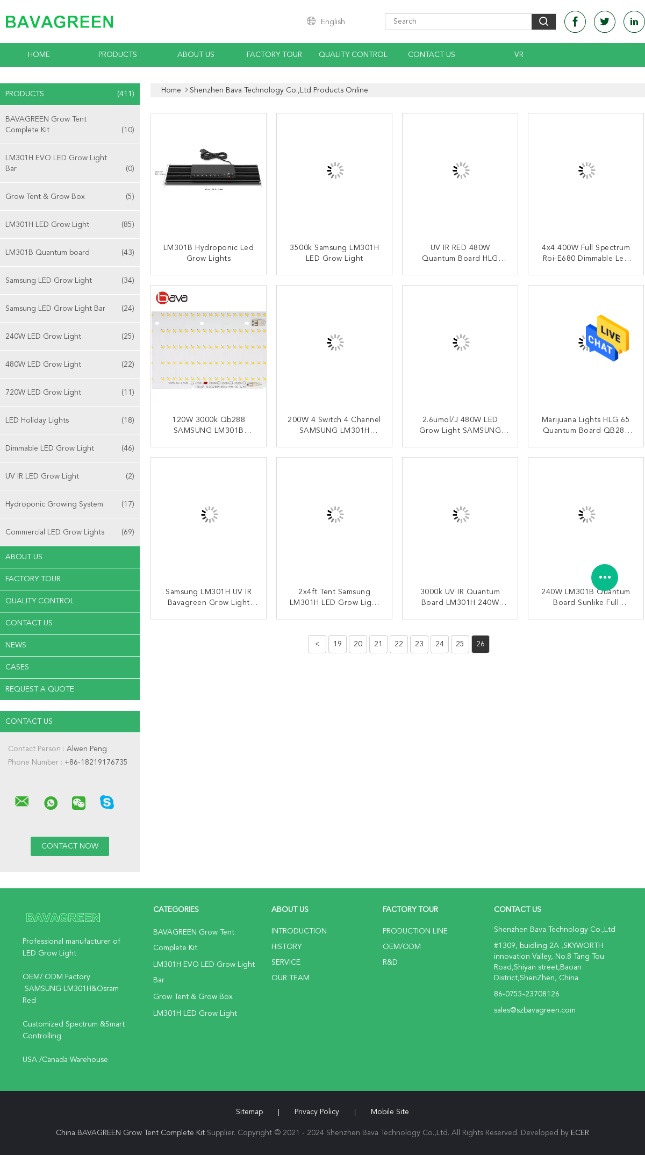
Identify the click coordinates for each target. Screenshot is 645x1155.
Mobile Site (390, 1112)
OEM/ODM (402, 947)
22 (399, 644)
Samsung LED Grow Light (69, 280)
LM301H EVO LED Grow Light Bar (69, 164)
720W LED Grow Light (69, 392)
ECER (580, 1133)
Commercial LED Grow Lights (69, 532)
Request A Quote (39, 689)
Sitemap (249, 1112)
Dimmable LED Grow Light (69, 448)
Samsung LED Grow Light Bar (69, 308)
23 (419, 644)
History (286, 947)
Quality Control (353, 55)
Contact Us (431, 55)
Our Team (290, 978)
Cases (17, 667)
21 (378, 644)
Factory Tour (274, 55)
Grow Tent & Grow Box (69, 196)
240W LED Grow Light (69, 336)
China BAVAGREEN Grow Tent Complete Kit (130, 1133)
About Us (195, 55)
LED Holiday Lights (69, 420)
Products (117, 55)
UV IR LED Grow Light (69, 476)
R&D (390, 962)
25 (460, 644)
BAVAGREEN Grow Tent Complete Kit (69, 126)
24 (439, 644)
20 (358, 644)
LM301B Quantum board (69, 252)
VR (519, 55)
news (15, 645)
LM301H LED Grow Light (69, 224)
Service (285, 962)
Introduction (299, 931)
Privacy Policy (317, 1112)
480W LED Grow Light (69, 364)
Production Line (415, 931)
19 (337, 644)
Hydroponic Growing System (69, 504)
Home (39, 55)
